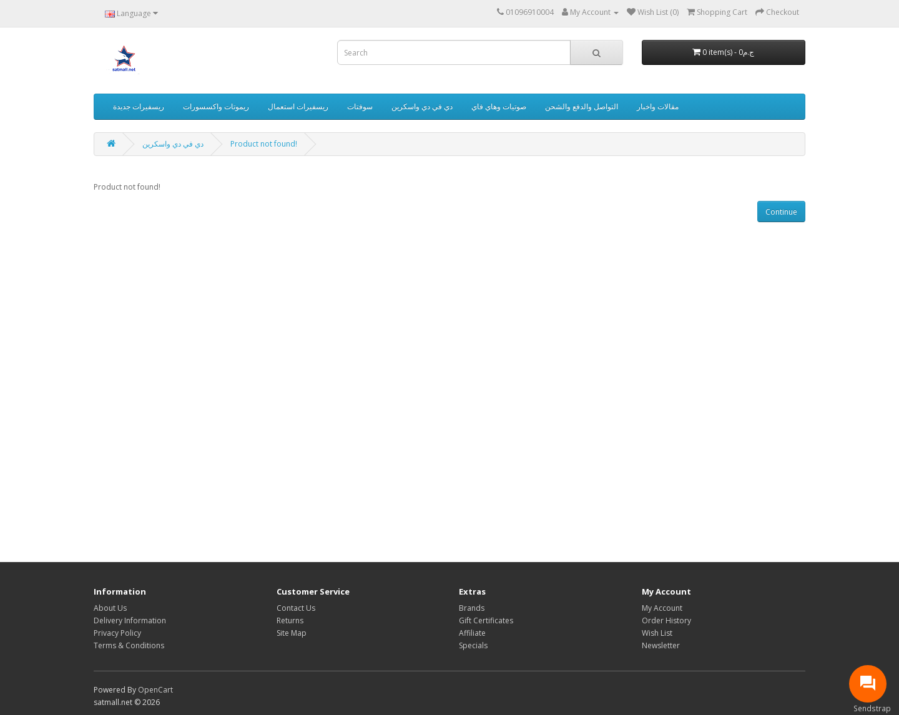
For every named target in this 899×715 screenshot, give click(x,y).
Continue (781, 212)
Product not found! (263, 144)
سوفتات (360, 106)
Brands (471, 608)
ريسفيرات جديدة (138, 106)
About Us (110, 608)
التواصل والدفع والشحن (581, 106)
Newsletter (661, 645)
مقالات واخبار (658, 106)
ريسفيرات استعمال (298, 106)
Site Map (292, 633)
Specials (473, 645)
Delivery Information (130, 620)
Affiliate (472, 633)
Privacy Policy (117, 633)
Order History (666, 620)
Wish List (657, 633)
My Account (662, 608)
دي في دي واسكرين (422, 106)
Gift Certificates (486, 620)
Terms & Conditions (129, 645)
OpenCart (155, 689)
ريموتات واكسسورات (216, 106)
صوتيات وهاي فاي (498, 106)
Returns (290, 620)
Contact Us (296, 608)
